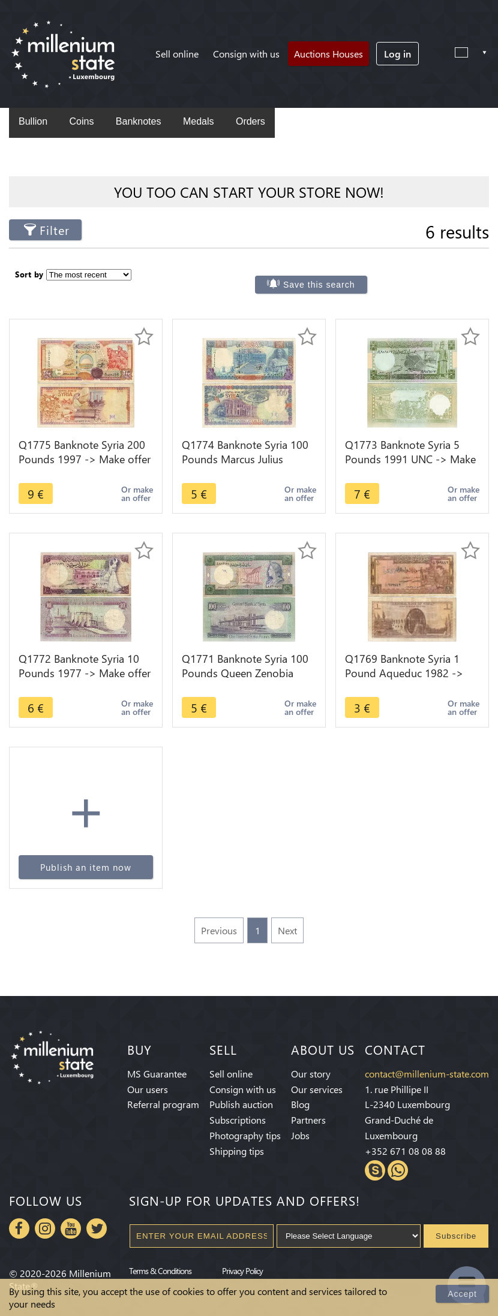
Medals (198, 121)
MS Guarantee (157, 1073)
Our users (147, 1089)
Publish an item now (85, 867)
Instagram (45, 1228)
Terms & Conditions (160, 1270)
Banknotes (138, 121)
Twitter (96, 1228)
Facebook (19, 1228)
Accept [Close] (462, 1294)
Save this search (319, 284)
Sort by (29, 274)
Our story (311, 1073)
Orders (250, 121)
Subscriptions (237, 1119)
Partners (308, 1119)
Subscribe (456, 1236)
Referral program (163, 1104)
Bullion (33, 121)
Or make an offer (137, 493)
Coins (81, 121)
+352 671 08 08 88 (405, 1151)
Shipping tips (236, 1151)
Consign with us (246, 53)
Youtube (71, 1228)
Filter (55, 230)
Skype (375, 1170)
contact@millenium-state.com (427, 1073)
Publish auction (241, 1104)
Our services (317, 1089)
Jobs (300, 1135)
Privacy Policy (242, 1270)
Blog (300, 1104)
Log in (397, 53)
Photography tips (245, 1135)
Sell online (177, 53)
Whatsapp (398, 1170)
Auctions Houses (328, 53)
